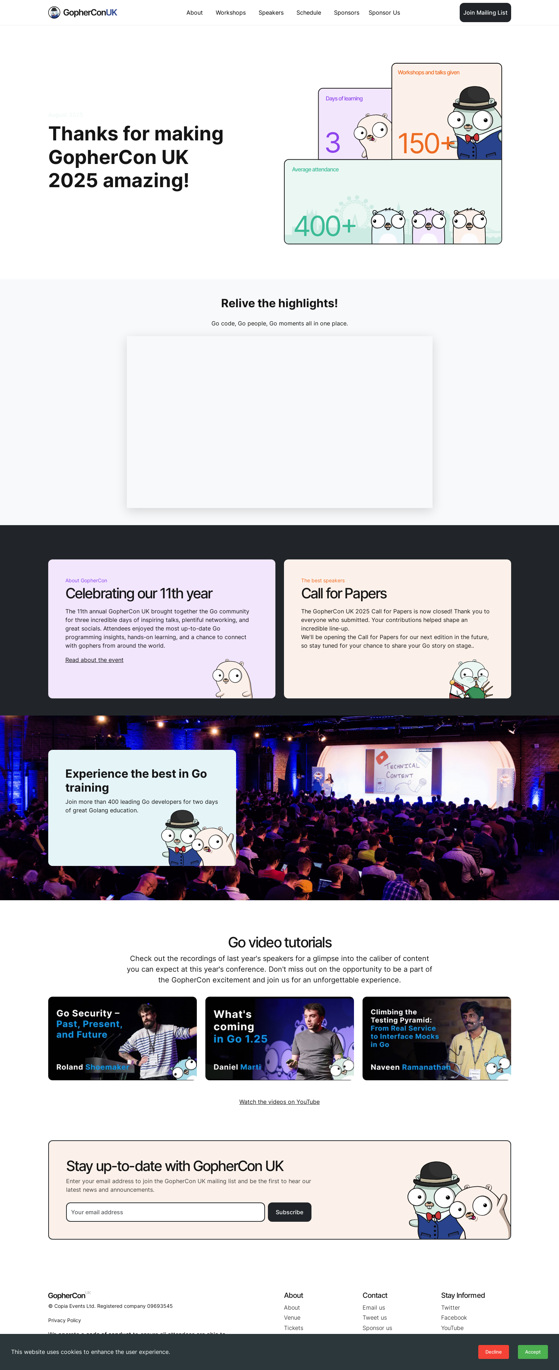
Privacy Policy (64, 1320)
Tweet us (375, 1317)
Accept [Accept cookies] (533, 1352)
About (292, 1307)
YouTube (452, 1327)
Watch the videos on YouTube (279, 1101)
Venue (292, 1317)
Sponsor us (377, 1327)
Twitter (450, 1307)
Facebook (454, 1317)
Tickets (293, 1327)
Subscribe (289, 1212)
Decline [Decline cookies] (493, 1352)
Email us (374, 1307)
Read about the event (94, 659)
